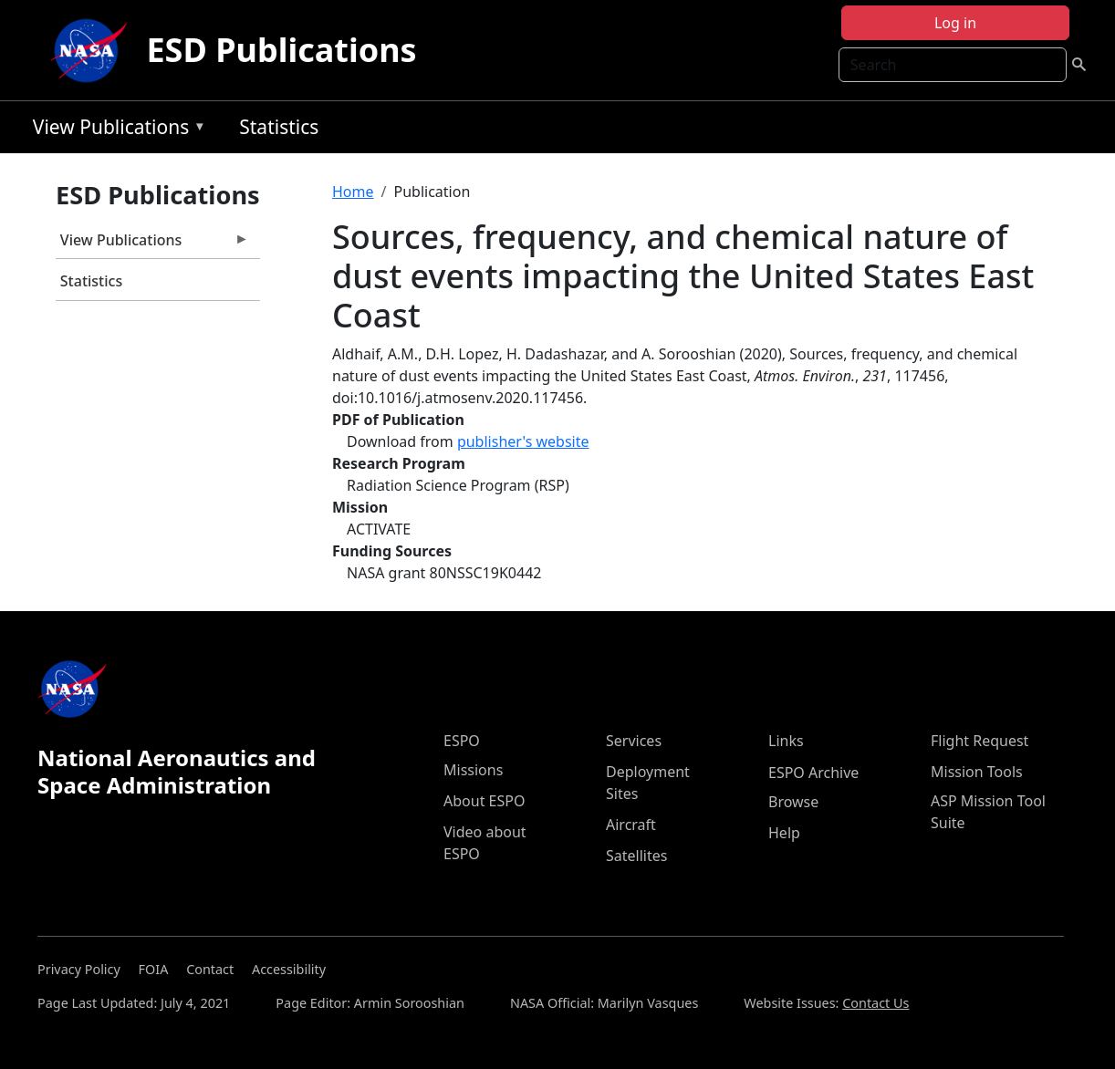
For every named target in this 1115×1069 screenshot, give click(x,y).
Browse (793, 802)
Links (786, 741)
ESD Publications (281, 49)
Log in (955, 23)
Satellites (636, 856)
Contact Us (875, 1003)
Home (353, 192)
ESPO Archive (813, 773)
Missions (473, 770)
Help (784, 833)
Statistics (278, 127)
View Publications (115, 130)
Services (634, 741)
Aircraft (631, 825)
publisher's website (523, 441)
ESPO (461, 741)
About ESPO (484, 801)
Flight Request (979, 741)
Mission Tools (977, 772)
